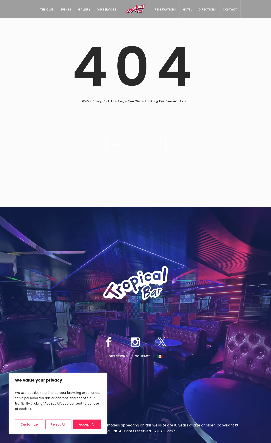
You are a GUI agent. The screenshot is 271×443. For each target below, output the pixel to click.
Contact (142, 356)
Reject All (58, 424)
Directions (118, 356)
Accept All (87, 424)
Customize (29, 424)
